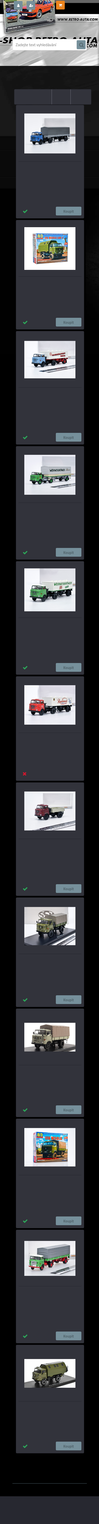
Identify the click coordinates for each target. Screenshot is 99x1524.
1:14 (44, 1461)
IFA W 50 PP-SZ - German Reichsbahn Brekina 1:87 (46, 1293)
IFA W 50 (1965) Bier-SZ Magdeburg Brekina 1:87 (45, 394)
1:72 (54, 1461)
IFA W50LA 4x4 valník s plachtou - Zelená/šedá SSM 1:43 (49, 961)
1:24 (67, 1457)
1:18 (77, 1457)
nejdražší (61, 93)
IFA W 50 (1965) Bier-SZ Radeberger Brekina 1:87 (45, 740)
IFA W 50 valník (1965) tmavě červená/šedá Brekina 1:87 (47, 846)
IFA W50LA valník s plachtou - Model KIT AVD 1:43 (48, 1182)
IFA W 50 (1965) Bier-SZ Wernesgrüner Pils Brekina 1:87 (50, 625)
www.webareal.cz (64, 1472)
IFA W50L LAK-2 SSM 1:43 (48, 1405)
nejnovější (81, 93)
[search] (81, 45)
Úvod (39, 61)
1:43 (57, 1457)
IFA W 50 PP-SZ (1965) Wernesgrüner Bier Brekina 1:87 (49, 509)
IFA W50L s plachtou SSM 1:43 (50, 1069)
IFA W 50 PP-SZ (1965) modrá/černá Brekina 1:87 (45, 168)
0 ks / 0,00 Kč (75, 3)
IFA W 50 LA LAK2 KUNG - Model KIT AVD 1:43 (49, 283)
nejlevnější (41, 93)
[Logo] (46, 24)
